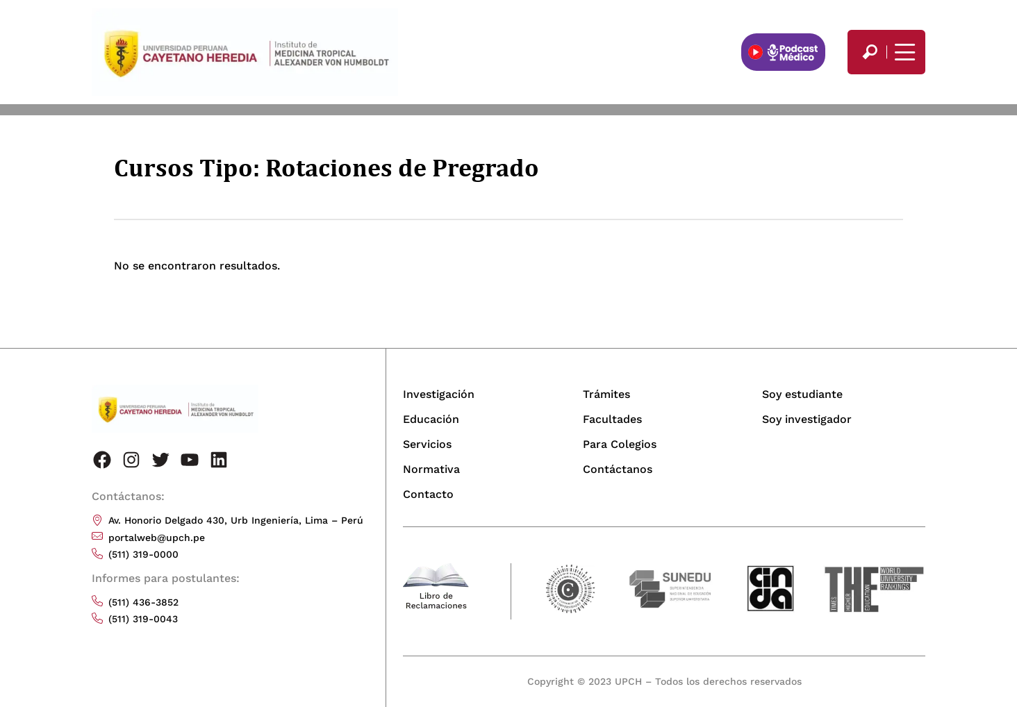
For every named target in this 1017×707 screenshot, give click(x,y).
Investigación (438, 394)
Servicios (427, 444)
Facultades (612, 419)
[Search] (869, 52)
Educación (431, 419)
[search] (869, 52)
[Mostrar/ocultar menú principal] (903, 52)
